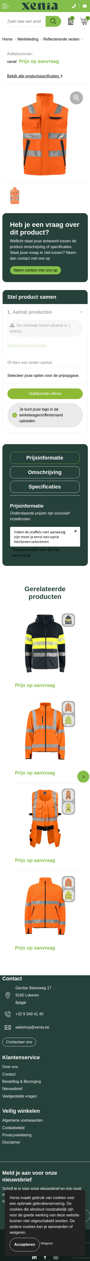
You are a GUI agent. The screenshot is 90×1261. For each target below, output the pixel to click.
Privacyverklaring (17, 1135)
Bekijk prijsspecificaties (27, 345)
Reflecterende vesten (61, 39)
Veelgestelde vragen (19, 1096)
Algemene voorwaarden (22, 1120)
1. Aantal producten (29, 312)
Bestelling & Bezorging (21, 1081)
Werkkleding (27, 39)
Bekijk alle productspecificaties (35, 76)
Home (7, 39)
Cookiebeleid (13, 1128)
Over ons (10, 1067)
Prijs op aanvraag (35, 685)
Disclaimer (11, 1142)
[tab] (45, 458)
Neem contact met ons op (35, 270)
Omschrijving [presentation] (45, 472)
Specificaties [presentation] (45, 487)
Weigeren (47, 1243)
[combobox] (24, 21)
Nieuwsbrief (12, 1089)
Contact (9, 1074)
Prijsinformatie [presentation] (44, 458)
